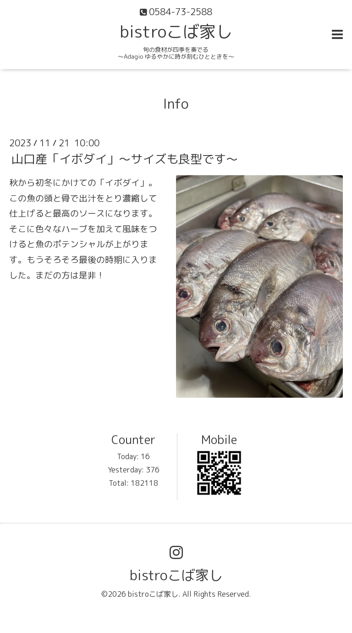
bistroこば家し (176, 31)
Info (176, 103)
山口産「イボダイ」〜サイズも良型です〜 (124, 158)
